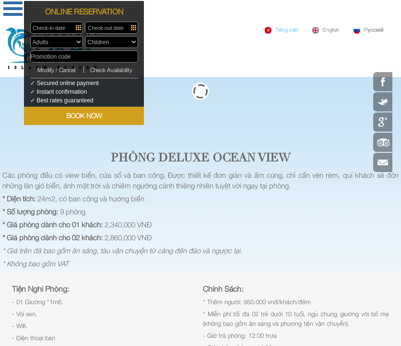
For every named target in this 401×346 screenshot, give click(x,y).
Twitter (382, 101)
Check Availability (111, 70)
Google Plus (382, 122)
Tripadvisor (382, 142)
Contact (382, 162)
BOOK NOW (84, 115)
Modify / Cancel (56, 70)
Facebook (382, 81)
